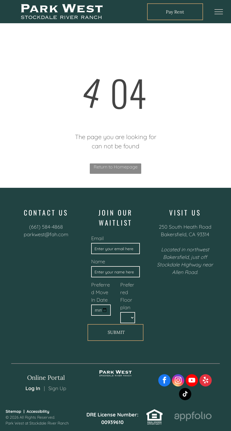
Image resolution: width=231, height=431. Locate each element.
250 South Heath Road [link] (185, 227)
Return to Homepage (116, 167)
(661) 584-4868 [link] (46, 227)
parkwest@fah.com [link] (46, 234)
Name (98, 261)
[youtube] (192, 381)
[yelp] (205, 381)
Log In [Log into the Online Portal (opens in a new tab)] (32, 388)
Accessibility (38, 411)
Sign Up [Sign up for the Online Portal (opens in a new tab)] (57, 388)
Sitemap (13, 411)
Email (97, 238)
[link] (175, 11)
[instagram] (178, 381)
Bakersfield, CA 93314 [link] (185, 234)
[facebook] (164, 381)
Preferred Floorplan (127, 296)
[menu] (218, 11)
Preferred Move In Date (100, 292)
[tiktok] (185, 395)
